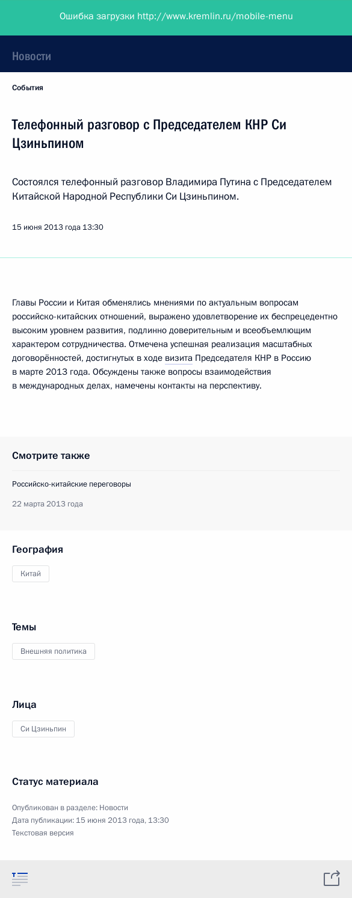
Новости (31, 56)
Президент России (55, 18)
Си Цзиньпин (43, 729)
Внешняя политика (53, 651)
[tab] (20, 879)
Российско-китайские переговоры (71, 484)
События (27, 87)
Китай (30, 573)
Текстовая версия (43, 833)
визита (179, 358)
